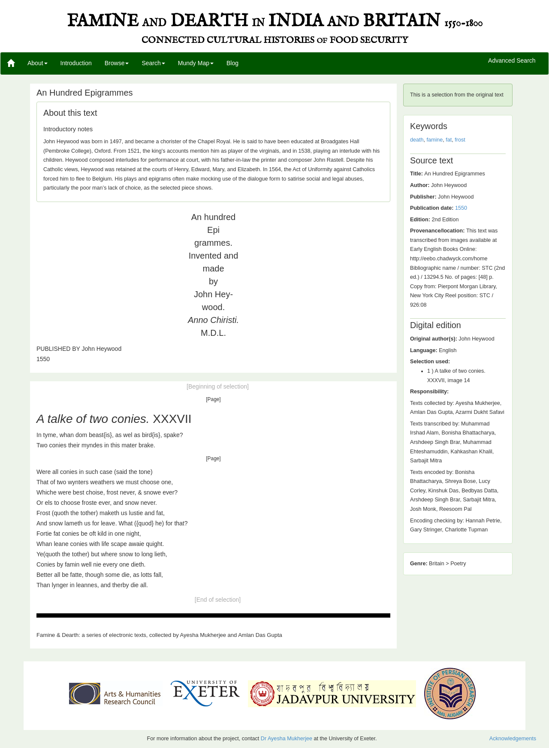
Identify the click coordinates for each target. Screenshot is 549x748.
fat (449, 140)
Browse (117, 63)
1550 (461, 208)
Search (153, 63)
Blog (232, 63)
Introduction (76, 63)
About (37, 63)
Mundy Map (196, 63)
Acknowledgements (512, 739)
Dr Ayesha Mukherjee (286, 739)
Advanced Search (512, 60)
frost (460, 140)
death (417, 140)
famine (435, 140)
